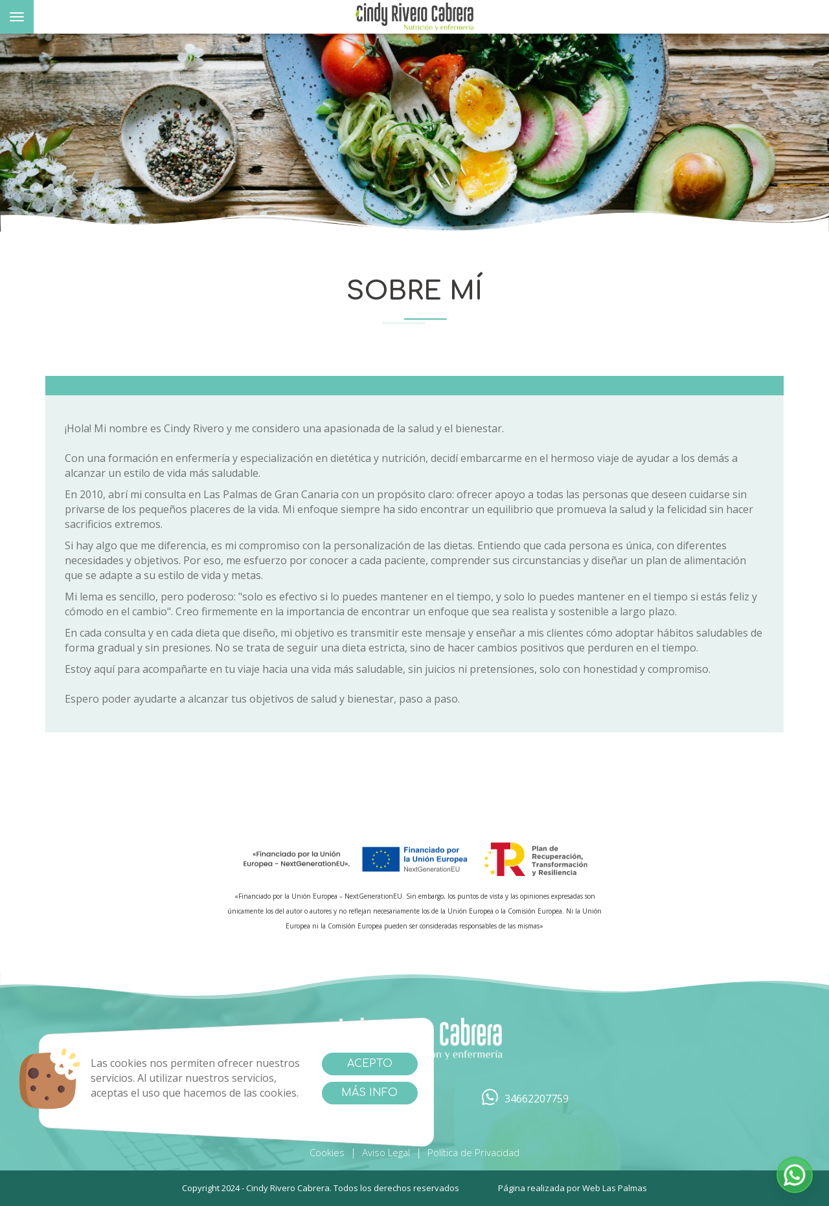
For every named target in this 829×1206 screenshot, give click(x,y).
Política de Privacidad (473, 1152)
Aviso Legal (386, 1152)
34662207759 (525, 1099)
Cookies (327, 1152)
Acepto (369, 1063)
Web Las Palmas (614, 1188)
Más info (369, 1093)
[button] (795, 1175)
